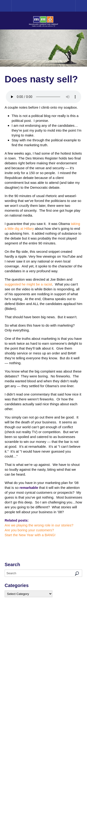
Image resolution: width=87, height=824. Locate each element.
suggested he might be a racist (28, 284)
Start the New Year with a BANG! (30, 535)
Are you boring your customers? (29, 530)
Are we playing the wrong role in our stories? (39, 525)
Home (11, 6)
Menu (81, 6)
